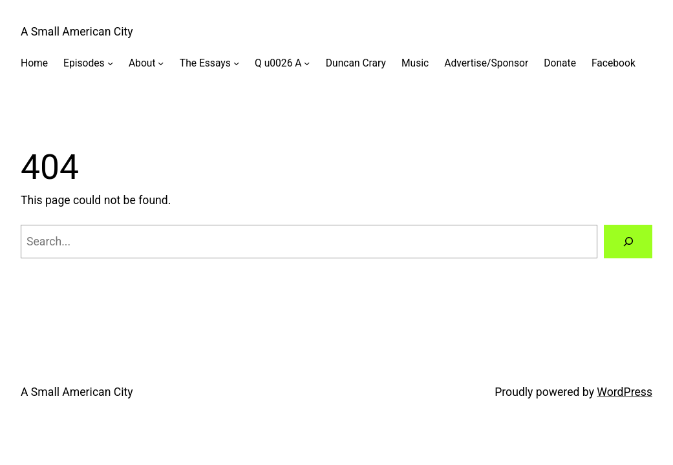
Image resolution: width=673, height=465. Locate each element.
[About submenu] (161, 63)
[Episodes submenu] (110, 63)
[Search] (628, 241)
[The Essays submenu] (236, 63)
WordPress (624, 392)
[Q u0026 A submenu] (307, 63)
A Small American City (77, 31)
